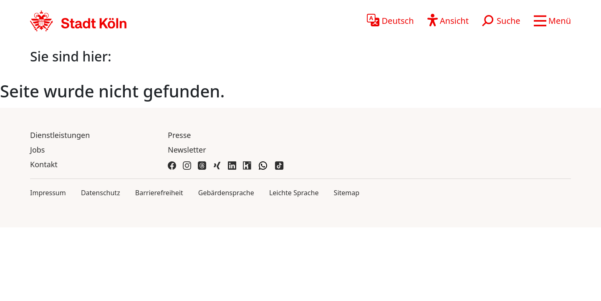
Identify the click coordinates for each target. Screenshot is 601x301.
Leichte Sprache (294, 192)
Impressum (48, 192)
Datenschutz (100, 192)
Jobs (37, 150)
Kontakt (44, 164)
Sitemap (347, 192)
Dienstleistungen (60, 135)
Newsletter (187, 150)
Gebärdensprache (226, 192)
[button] (552, 20)
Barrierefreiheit (159, 192)
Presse (179, 135)
